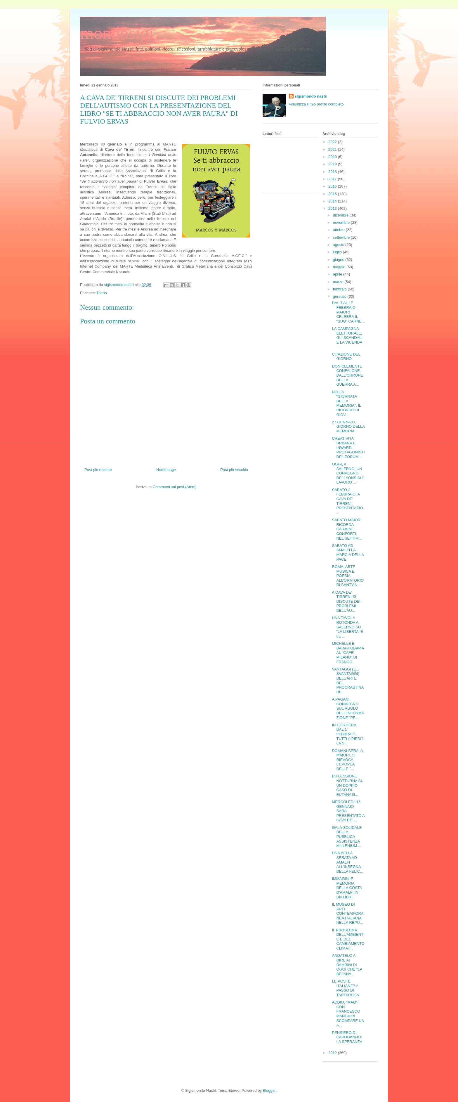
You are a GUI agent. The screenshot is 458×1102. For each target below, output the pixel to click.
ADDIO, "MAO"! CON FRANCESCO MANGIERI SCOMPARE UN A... (348, 1013)
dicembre (341, 215)
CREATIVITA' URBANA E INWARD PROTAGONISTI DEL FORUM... (348, 447)
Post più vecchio (234, 469)
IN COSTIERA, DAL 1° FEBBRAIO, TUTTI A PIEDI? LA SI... (347, 734)
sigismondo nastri (311, 96)
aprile (338, 274)
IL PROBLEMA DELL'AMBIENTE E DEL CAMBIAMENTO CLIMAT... (348, 939)
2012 (333, 1053)
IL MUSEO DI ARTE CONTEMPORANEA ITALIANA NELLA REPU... (347, 913)
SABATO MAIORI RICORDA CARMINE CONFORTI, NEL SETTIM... (347, 529)
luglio (338, 252)
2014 (333, 201)
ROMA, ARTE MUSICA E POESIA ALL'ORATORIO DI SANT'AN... (348, 575)
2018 (333, 171)
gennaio (340, 296)
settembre (342, 237)
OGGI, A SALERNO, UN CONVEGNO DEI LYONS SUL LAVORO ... (348, 473)
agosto (339, 244)
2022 (333, 142)
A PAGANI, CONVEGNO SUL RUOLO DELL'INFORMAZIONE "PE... (348, 708)
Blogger (269, 1090)
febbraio (340, 289)
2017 (333, 179)
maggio (339, 267)
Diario (102, 293)
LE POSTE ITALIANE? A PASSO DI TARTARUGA (345, 988)
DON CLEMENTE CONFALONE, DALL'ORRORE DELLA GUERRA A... (347, 375)
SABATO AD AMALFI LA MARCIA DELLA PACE (348, 552)
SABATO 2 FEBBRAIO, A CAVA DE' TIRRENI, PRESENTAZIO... (348, 501)
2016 (333, 186)
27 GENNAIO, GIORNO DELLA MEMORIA (348, 426)
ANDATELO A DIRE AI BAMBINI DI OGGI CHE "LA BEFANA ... (347, 964)
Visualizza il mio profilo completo (316, 104)
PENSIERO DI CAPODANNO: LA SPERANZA (347, 1037)
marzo (339, 282)
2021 (333, 149)
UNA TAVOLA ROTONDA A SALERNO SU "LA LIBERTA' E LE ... (347, 627)
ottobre (339, 230)
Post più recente (98, 469)
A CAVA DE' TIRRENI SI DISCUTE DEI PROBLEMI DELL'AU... (346, 601)
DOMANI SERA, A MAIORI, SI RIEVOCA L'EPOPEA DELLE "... (347, 759)
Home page (166, 469)
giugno (339, 259)
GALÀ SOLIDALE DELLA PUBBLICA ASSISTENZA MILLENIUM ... (347, 836)
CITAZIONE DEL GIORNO (346, 356)
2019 (333, 164)
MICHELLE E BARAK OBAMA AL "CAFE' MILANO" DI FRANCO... (348, 652)
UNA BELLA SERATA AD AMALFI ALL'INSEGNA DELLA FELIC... (347, 862)
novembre (342, 222)
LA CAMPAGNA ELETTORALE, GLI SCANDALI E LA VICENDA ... (347, 337)
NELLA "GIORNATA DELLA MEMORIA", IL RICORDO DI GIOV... (346, 403)
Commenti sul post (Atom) (175, 487)
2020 (333, 157)
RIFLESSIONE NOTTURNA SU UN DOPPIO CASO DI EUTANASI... (347, 785)
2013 (333, 208)
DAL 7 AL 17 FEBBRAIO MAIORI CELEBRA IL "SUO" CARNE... (348, 312)
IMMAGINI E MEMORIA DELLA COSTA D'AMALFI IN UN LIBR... (347, 887)
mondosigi (117, 33)
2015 (333, 194)
